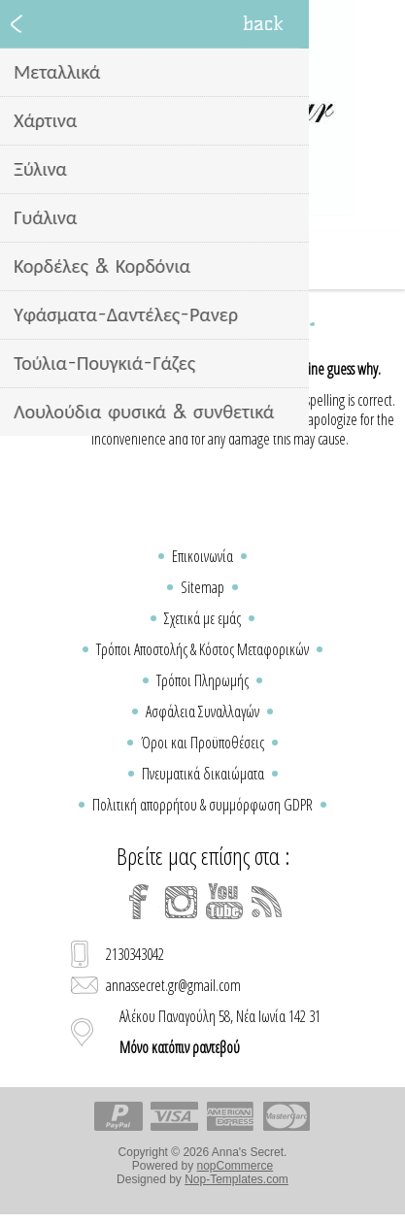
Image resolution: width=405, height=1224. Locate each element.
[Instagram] (181, 901)
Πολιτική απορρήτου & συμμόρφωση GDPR (202, 804)
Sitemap (202, 587)
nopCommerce (235, 1166)
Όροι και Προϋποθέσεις (202, 742)
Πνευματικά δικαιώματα (203, 773)
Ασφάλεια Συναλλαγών (202, 711)
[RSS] (267, 901)
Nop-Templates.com (236, 1179)
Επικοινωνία (202, 556)
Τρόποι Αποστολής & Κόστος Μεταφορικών (202, 649)
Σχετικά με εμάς (202, 618)
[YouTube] (224, 901)
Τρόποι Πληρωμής (202, 680)
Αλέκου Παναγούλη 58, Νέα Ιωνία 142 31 (220, 1032)
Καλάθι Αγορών (227, 260)
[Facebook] (138, 901)
